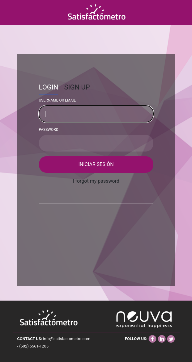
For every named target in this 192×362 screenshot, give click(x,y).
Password (48, 129)
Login (48, 87)
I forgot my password (96, 181)
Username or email (57, 100)
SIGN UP (77, 87)
